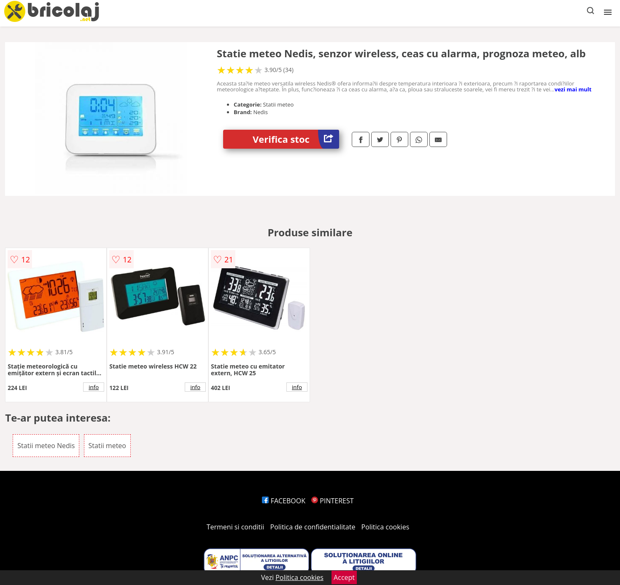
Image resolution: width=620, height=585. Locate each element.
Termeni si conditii (235, 527)
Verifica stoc (296, 139)
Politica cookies (385, 527)
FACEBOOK (283, 500)
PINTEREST (332, 500)
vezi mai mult (573, 89)
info (94, 387)
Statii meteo (107, 445)
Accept (344, 577)
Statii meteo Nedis (46, 445)
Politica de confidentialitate (313, 527)
